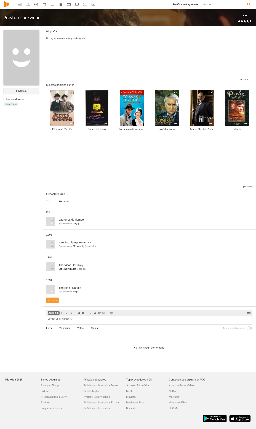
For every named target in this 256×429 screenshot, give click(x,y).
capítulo (90, 246)
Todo (49, 201)
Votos (80, 328)
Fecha (49, 328)
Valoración (64, 328)
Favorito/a (21, 91)
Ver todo (52, 300)
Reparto (64, 201)
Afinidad (94, 328)
